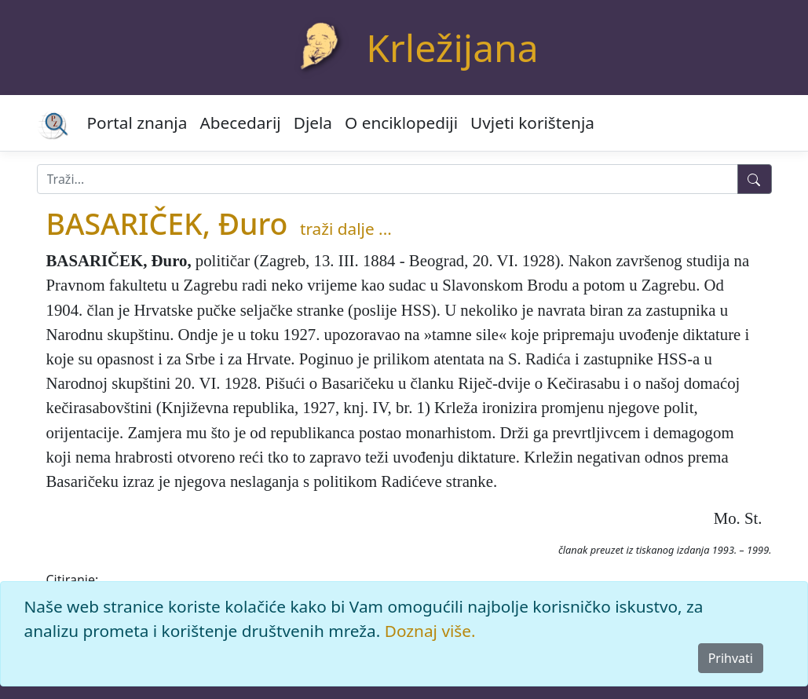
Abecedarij (239, 123)
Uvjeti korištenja (532, 123)
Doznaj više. (430, 631)
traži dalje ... (346, 229)
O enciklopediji (401, 123)
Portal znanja (137, 123)
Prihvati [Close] (730, 658)
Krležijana (452, 47)
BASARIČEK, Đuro (167, 223)
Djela (313, 123)
